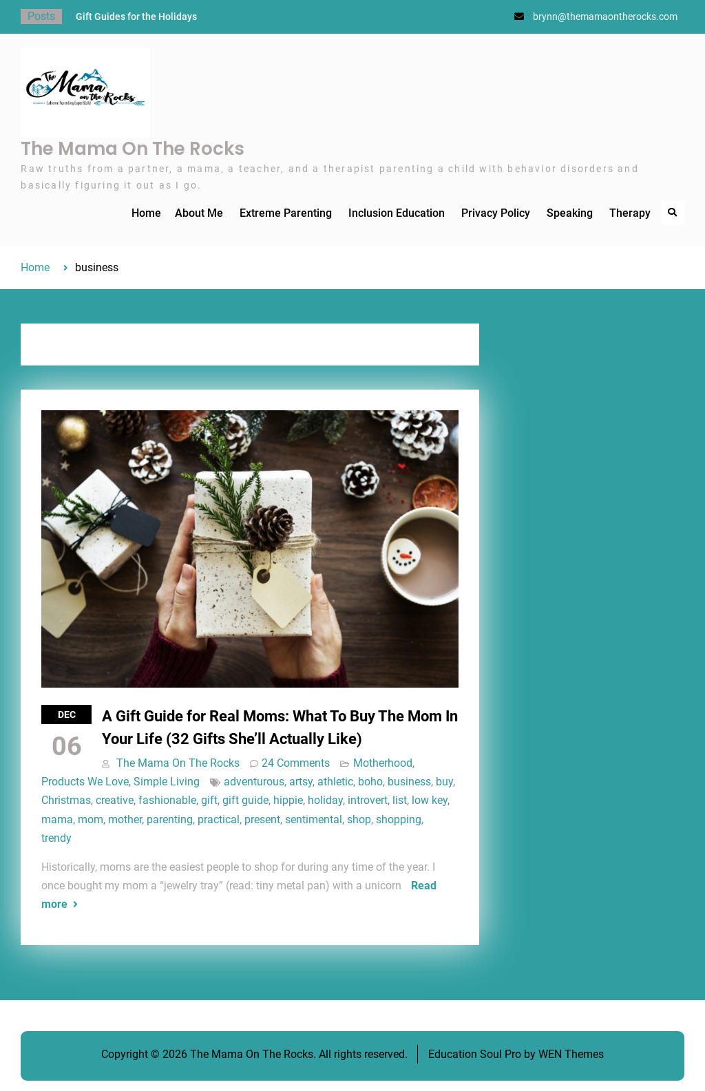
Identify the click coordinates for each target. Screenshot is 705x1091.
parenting (170, 819)
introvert (368, 800)
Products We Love (85, 781)
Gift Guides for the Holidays (136, 16)
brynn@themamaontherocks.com (605, 16)
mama (57, 819)
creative (115, 800)
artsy (301, 781)
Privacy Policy (495, 213)
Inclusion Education (396, 213)
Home (146, 213)
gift (209, 800)
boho (370, 781)
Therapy (630, 213)
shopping (398, 819)
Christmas (66, 800)
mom (90, 819)
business (409, 781)
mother (125, 819)
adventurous (254, 781)
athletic (335, 781)
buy (444, 781)
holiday (325, 800)
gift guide (245, 800)
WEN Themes (571, 1054)
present (262, 819)
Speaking (570, 213)
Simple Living (167, 781)
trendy (56, 838)
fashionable (167, 800)
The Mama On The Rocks (132, 148)
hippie (288, 800)
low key (430, 800)
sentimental (313, 819)
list (399, 800)
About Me (199, 213)
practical (219, 819)
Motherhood (382, 763)
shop (359, 819)
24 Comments (296, 763)
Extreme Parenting (286, 213)
